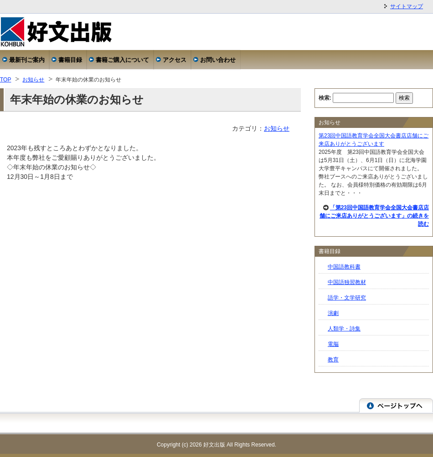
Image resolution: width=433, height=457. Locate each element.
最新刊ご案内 (27, 59)
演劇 (333, 313)
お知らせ (33, 79)
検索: (325, 98)
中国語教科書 (344, 267)
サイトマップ (406, 6)
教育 (333, 359)
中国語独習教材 (347, 282)
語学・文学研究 (347, 298)
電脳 (333, 344)
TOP (5, 79)
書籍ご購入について (122, 59)
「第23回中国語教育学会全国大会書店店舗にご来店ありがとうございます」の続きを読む (374, 215)
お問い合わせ (218, 59)
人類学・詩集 (344, 328)
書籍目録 (70, 59)
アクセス (174, 59)
